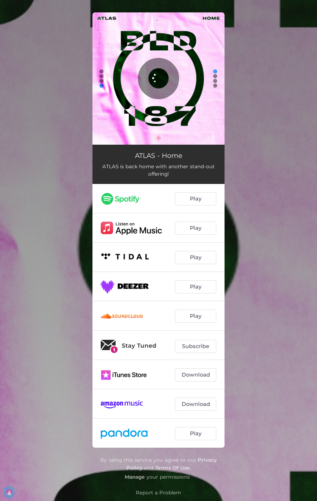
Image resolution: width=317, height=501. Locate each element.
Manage (135, 477)
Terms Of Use (172, 468)
